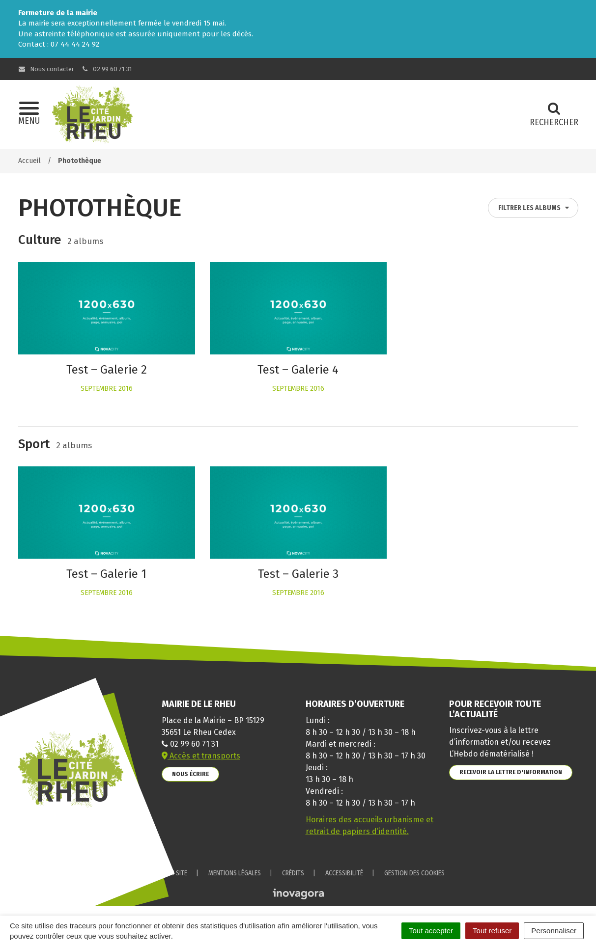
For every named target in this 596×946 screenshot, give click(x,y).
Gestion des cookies (414, 873)
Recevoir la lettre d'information (510, 772)
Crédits (293, 873)
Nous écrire (190, 774)
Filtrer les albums (533, 208)
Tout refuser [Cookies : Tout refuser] (492, 930)
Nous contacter (46, 69)
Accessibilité (344, 873)
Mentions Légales (234, 873)
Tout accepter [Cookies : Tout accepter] (431, 930)
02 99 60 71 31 (106, 69)
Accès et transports (201, 755)
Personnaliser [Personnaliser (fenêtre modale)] (553, 930)
